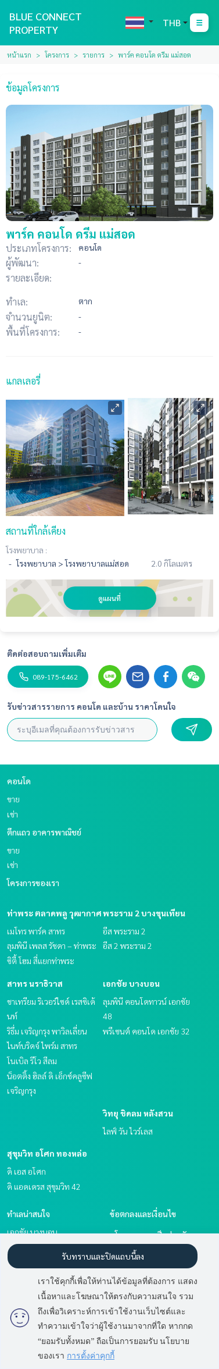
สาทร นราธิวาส (35, 983)
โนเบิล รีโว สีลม (32, 1060)
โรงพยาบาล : (26, 550)
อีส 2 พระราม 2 (127, 945)
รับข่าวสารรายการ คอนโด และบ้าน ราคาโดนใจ (91, 706)
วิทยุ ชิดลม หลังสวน (138, 1113)
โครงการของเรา (33, 882)
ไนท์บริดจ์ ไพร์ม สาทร (42, 1045)
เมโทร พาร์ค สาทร (36, 931)
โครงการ (57, 54)
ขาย (13, 799)
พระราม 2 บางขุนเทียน (144, 913)
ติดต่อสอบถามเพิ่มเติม (47, 653)
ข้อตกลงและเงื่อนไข (143, 1213)
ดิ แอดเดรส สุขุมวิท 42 (44, 1186)
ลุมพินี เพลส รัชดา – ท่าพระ (51, 945)
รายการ (93, 54)
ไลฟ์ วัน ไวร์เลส (128, 1131)
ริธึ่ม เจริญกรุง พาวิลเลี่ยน (47, 1031)
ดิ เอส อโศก (26, 1171)
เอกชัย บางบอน (131, 983)
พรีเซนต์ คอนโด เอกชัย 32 (146, 1031)
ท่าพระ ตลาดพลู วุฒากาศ (54, 913)
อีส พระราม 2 (124, 931)
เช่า (12, 814)
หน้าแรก (19, 54)
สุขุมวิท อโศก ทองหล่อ (47, 1153)
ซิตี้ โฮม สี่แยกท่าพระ (40, 960)
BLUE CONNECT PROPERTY (45, 22)
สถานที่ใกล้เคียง (36, 531)
